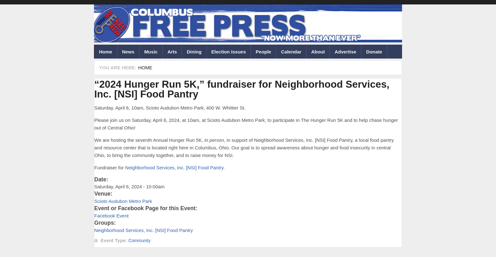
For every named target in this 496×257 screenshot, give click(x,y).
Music (151, 51)
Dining (194, 51)
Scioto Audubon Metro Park (123, 201)
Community (139, 240)
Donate (374, 51)
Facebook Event (111, 215)
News (128, 51)
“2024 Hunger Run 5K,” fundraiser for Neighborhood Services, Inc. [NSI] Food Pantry (241, 89)
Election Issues (228, 51)
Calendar (291, 51)
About (318, 51)
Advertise (345, 51)
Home (105, 51)
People (263, 51)
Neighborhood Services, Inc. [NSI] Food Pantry (174, 167)
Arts (172, 51)
